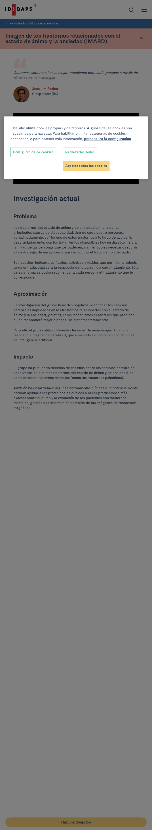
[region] (76, 147)
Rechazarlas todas (80, 152)
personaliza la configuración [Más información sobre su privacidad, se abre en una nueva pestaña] (107, 138)
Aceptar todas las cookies (86, 166)
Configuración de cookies (33, 152)
